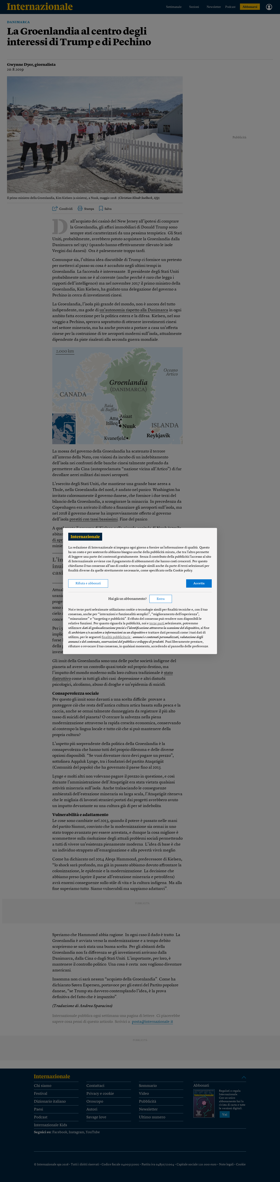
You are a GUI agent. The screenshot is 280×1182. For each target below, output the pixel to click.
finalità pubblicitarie (116, 637)
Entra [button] (161, 599)
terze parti (157, 623)
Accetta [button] (199, 583)
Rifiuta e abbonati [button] (88, 583)
